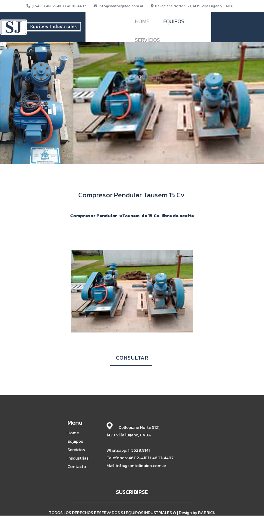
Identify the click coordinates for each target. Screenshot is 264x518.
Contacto (76, 467)
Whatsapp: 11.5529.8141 (128, 450)
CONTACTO (148, 77)
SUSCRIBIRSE (132, 492)
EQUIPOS (173, 21)
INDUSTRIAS (149, 58)
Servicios (76, 450)
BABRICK (207, 513)
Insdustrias (78, 458)
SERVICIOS (147, 40)
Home (73, 433)
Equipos (75, 441)
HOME (142, 21)
